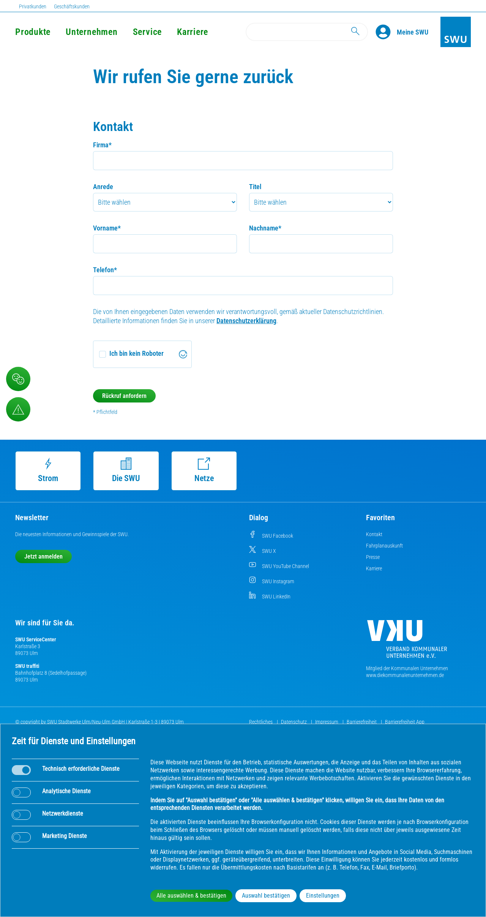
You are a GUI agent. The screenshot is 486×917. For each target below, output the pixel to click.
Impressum (327, 722)
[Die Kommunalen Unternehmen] (407, 642)
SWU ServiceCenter (35, 639)
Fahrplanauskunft (384, 546)
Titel (255, 187)
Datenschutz (294, 722)
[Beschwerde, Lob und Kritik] (18, 379)
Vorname (107, 228)
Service (147, 32)
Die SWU (126, 470)
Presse (373, 557)
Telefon (105, 270)
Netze (204, 470)
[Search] (307, 32)
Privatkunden (32, 6)
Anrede (103, 187)
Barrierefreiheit (362, 722)
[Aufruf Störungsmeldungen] (18, 409)
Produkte (32, 32)
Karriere (192, 32)
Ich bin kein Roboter (136, 353)
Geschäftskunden (72, 6)
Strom (48, 470)
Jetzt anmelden (43, 556)
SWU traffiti (27, 666)
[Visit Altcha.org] (183, 354)
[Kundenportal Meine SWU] (412, 32)
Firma (102, 145)
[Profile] (386, 31)
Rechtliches (261, 722)
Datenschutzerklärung (246, 321)
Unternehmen (91, 32)
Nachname (265, 228)
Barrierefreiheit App (404, 722)
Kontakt (374, 534)
